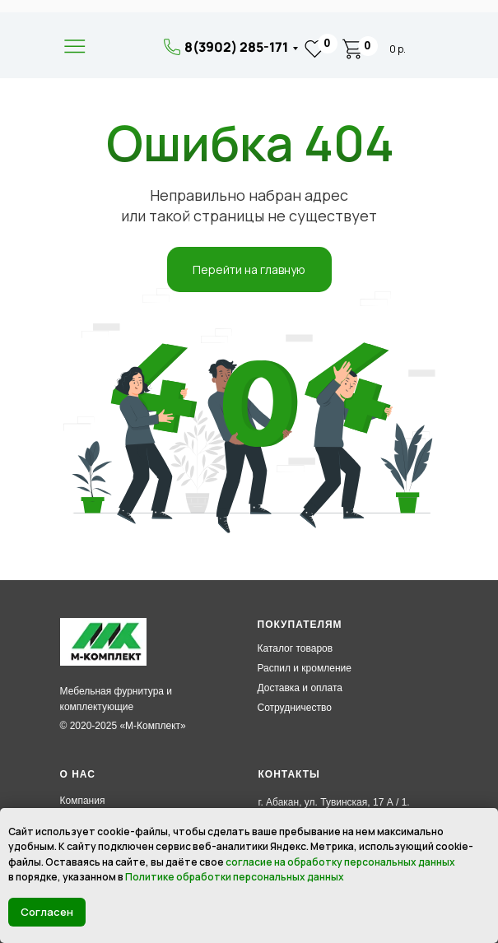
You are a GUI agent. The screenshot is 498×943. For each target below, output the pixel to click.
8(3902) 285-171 (236, 47)
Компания (82, 800)
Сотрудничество (295, 707)
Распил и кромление (304, 668)
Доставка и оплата (300, 688)
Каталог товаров (295, 648)
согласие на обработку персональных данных (340, 862)
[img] (123, 47)
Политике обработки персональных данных (234, 877)
